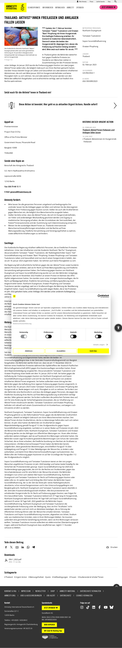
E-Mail (17, 547)
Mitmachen (60, 7)
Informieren (47, 7)
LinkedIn (22, 547)
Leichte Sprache (100, 1)
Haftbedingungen (60, 577)
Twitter (11, 547)
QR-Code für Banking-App (53, 631)
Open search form (115, 1)
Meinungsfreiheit (37, 577)
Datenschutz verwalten (90, 591)
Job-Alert (51, 595)
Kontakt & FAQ (10, 591)
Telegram (33, 547)
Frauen (73, 577)
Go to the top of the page (116, 586)
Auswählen (61, 351)
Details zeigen (98, 344)
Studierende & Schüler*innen (91, 577)
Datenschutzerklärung (22, 323)
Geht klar (93, 351)
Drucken (112, 547)
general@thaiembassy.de (20, 192)
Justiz (48, 577)
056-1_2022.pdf (15, 560)
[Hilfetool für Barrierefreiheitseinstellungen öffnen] (118, 327)
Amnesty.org (9, 595)
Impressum (25, 591)
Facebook (6, 547)
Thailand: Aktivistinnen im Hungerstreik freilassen (100, 140)
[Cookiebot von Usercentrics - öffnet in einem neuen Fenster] (99, 296)
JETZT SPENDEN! (49, 608)
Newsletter (40, 591)
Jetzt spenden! (107, 7)
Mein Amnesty (82, 1)
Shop (109, 1)
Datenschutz (65, 595)
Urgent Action (21, 577)
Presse (91, 1)
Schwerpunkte (34, 7)
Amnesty (70, 7)
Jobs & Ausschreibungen (31, 595)
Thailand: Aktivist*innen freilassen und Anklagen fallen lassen (98, 131)
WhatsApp (28, 547)
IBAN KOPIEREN (49, 625)
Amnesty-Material (67, 591)
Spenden (80, 7)
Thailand (9, 577)
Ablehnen (28, 351)
